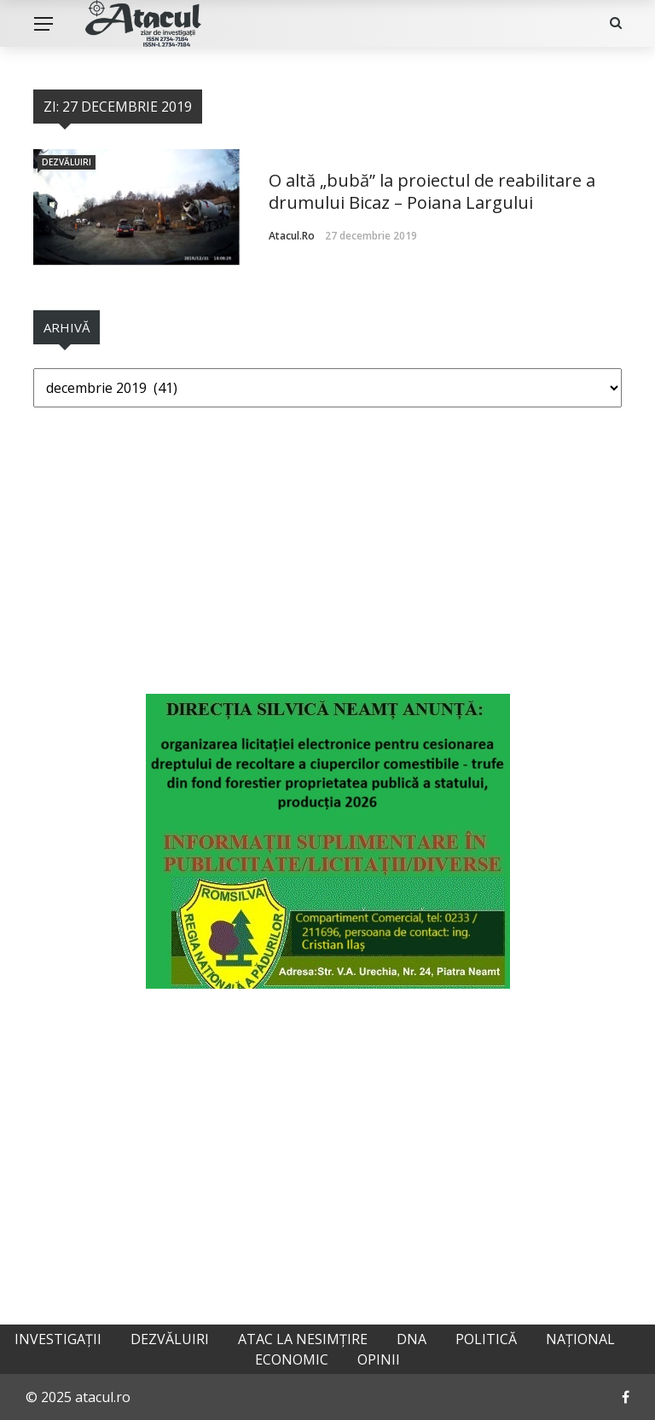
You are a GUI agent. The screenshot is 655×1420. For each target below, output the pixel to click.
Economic (291, 1359)
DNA (411, 1339)
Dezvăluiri (66, 162)
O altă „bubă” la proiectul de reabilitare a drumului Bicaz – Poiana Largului (432, 191)
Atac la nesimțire (303, 1339)
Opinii (378, 1359)
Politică (486, 1339)
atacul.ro (292, 235)
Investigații (57, 1339)
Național (580, 1339)
